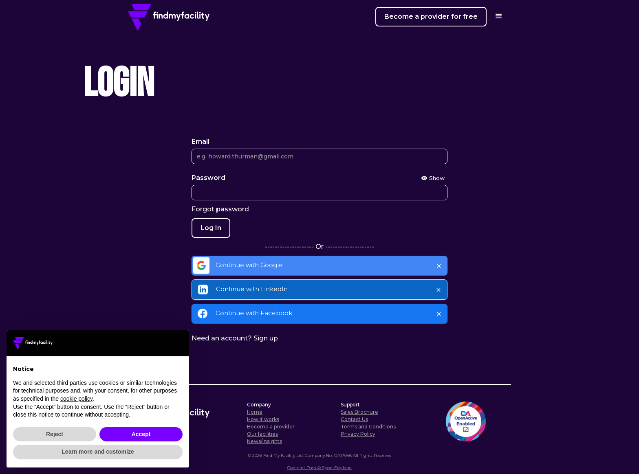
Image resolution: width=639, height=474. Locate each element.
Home (254, 412)
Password (208, 178)
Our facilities (262, 434)
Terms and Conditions (368, 427)
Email (200, 141)
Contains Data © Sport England (319, 467)
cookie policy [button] (76, 398)
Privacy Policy (358, 434)
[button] (178, 343)
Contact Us (354, 419)
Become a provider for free (431, 16)
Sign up (265, 338)
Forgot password (220, 209)
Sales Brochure (359, 412)
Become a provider (271, 427)
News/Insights (264, 441)
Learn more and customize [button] (98, 451)
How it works (263, 419)
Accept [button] (141, 434)
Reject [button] (54, 434)
